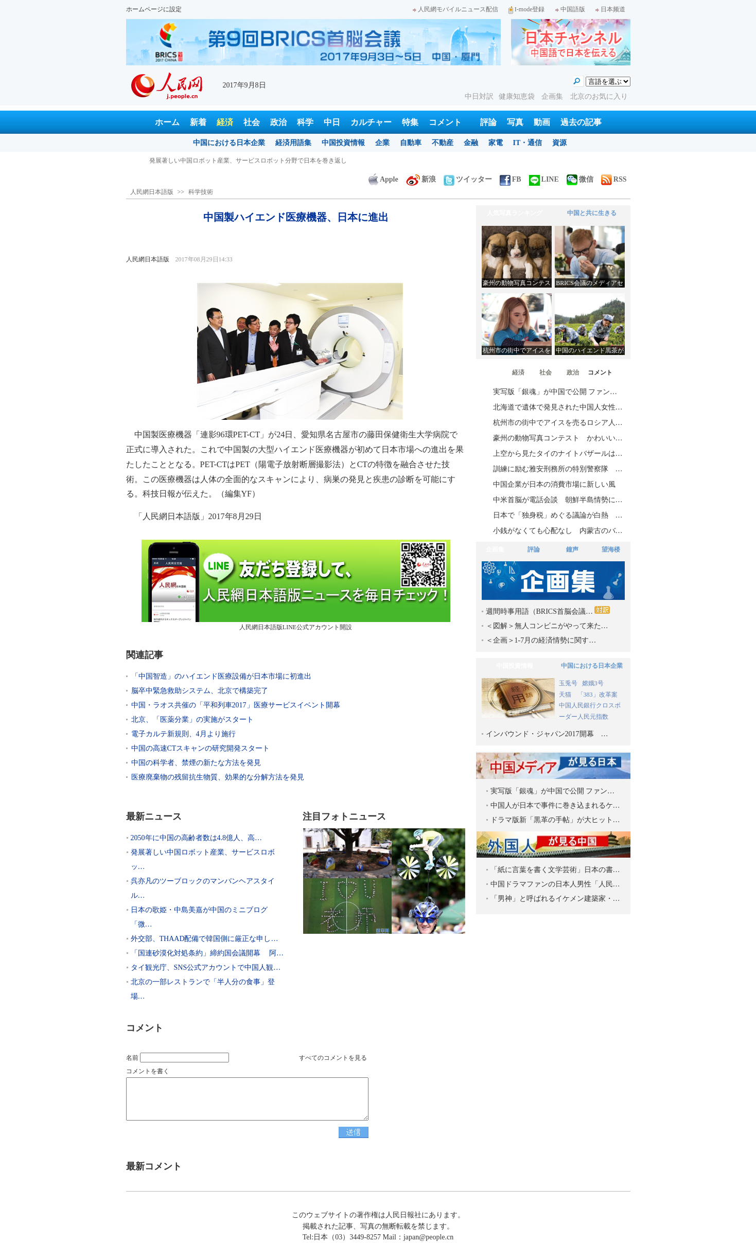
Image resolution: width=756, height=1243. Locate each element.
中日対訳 (479, 96)
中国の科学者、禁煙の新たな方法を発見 (196, 763)
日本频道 (610, 9)
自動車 (410, 143)
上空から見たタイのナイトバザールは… (558, 453)
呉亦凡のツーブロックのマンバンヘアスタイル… (203, 888)
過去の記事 (581, 122)
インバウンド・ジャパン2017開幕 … (547, 734)
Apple (383, 179)
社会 (251, 122)
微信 (580, 179)
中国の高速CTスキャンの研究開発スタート (200, 748)
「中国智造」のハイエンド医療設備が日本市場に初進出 (221, 676)
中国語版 (570, 9)
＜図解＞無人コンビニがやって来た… (547, 626)
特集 (410, 122)
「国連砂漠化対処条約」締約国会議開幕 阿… (207, 953)
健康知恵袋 (518, 96)
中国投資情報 (343, 143)
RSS (614, 179)
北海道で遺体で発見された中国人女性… (558, 407)
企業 (382, 143)
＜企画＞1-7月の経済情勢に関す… (541, 640)
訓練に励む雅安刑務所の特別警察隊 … (558, 469)
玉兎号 (568, 683)
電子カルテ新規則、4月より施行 (183, 734)
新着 (198, 122)
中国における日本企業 (229, 143)
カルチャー (371, 122)
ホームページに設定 (154, 9)
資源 (559, 143)
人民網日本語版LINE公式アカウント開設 (296, 585)
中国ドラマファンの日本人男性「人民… (555, 884)
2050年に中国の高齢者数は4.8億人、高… (196, 838)
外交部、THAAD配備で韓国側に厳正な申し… (204, 939)
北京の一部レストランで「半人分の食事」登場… (203, 989)
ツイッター (468, 179)
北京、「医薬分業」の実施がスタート (192, 719)
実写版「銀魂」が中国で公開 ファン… (555, 392)
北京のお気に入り (599, 96)
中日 (332, 122)
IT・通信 (527, 143)
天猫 (566, 694)
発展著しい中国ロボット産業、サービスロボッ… (203, 859)
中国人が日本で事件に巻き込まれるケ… (555, 805)
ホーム (167, 122)
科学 (305, 122)
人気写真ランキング (514, 213)
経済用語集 (293, 143)
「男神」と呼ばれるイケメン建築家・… (555, 898)
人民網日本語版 (151, 192)
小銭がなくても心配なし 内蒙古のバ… (558, 531)
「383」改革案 (597, 694)
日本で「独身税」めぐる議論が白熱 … (558, 515)
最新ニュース (154, 816)
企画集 (553, 96)
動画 (542, 122)
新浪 (421, 179)
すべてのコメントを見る (333, 1057)
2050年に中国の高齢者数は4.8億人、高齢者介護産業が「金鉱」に (239, 160)
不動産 (442, 143)
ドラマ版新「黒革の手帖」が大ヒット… (555, 820)
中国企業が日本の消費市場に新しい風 (554, 484)
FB (510, 179)
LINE (544, 179)
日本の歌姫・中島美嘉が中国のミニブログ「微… (199, 917)
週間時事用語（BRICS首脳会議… (548, 610)
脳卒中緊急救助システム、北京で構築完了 (199, 691)
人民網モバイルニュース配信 (455, 9)
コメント (445, 122)
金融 (471, 143)
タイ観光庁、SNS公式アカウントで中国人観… (206, 967)
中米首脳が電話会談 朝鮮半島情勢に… (558, 500)
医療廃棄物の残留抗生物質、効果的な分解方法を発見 (217, 777)
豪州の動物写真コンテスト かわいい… (558, 438)
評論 (488, 122)
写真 (515, 122)
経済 (225, 122)
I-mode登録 (526, 9)
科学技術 (200, 192)
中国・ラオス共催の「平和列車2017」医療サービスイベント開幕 (235, 705)
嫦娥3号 (593, 683)
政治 (278, 122)
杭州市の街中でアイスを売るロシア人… (558, 423)
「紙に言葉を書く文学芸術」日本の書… (555, 870)
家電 (495, 143)
